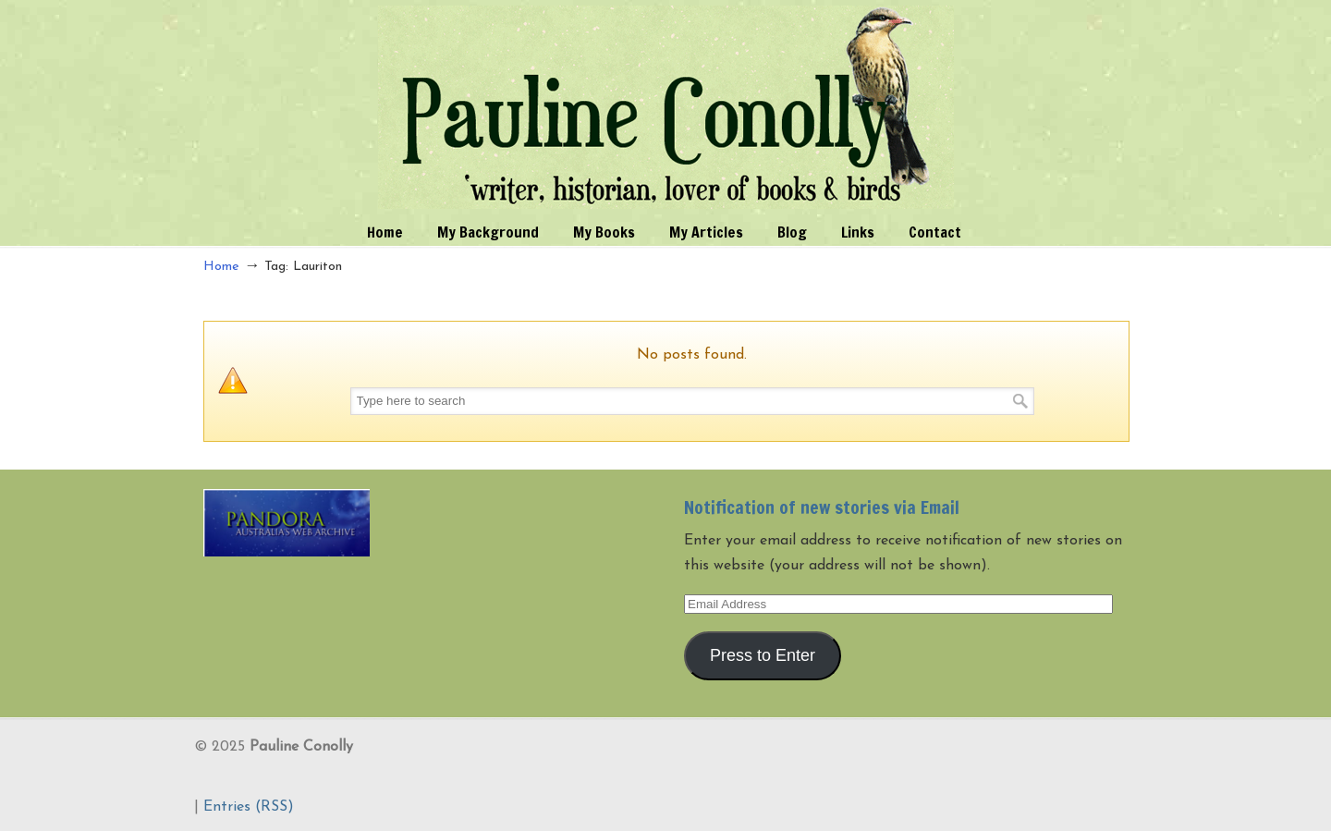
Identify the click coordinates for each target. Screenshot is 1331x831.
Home (221, 267)
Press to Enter (762, 655)
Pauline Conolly (666, 107)
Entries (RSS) (248, 807)
